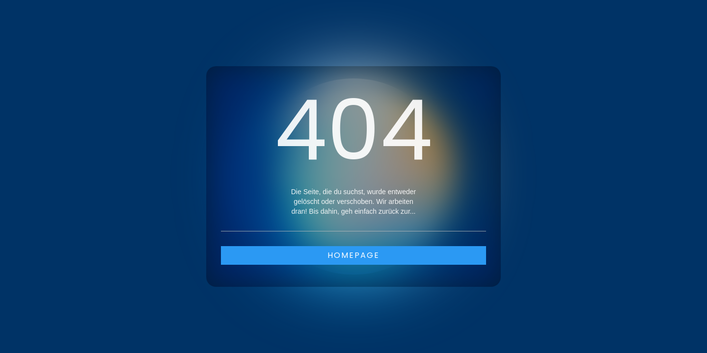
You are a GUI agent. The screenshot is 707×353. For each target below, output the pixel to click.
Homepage (353, 255)
